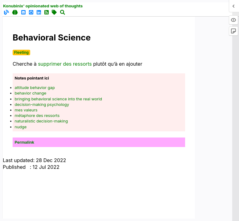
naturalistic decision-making (41, 120)
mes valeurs (26, 109)
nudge (21, 126)
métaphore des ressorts (37, 115)
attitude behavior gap (35, 87)
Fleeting (21, 52)
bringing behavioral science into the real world (58, 98)
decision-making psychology (42, 104)
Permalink (24, 142)
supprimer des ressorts (65, 64)
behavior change (31, 93)
